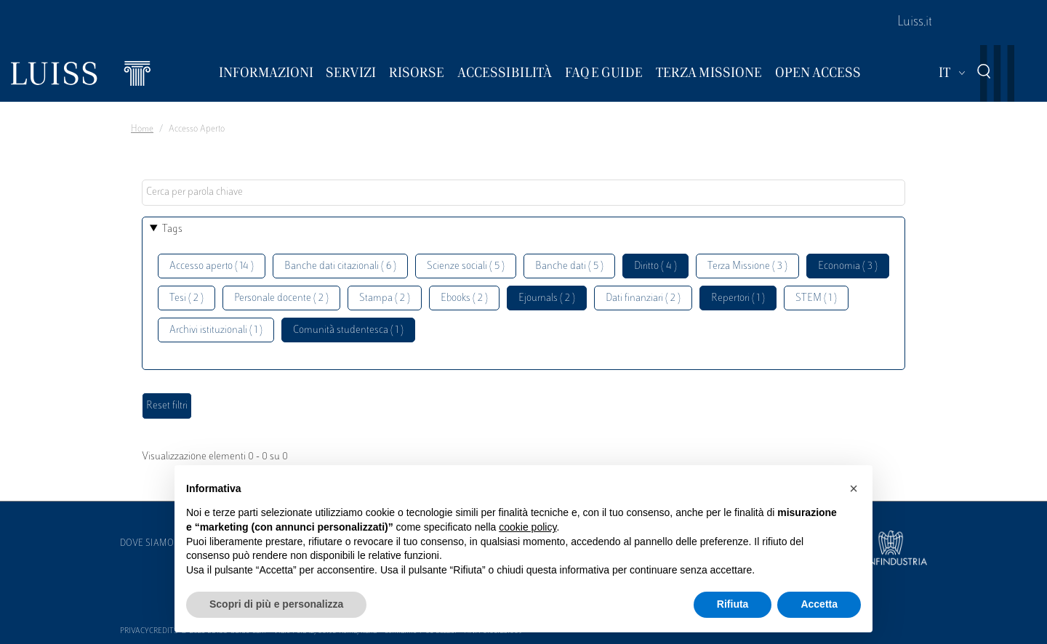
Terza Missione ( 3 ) (747, 266)
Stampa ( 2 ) (384, 298)
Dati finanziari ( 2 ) (643, 298)
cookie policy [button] (527, 527)
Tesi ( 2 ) (186, 298)
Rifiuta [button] (733, 604)
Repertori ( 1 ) (738, 298)
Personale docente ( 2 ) (281, 298)
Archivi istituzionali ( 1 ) (215, 330)
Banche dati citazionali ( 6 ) (340, 266)
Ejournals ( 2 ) (546, 298)
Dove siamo (147, 543)
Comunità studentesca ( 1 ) (348, 330)
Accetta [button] (819, 604)
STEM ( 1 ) (816, 298)
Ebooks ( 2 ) (464, 298)
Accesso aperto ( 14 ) (211, 266)
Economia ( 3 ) (848, 266)
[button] (853, 488)
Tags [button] (172, 229)
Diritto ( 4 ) (655, 266)
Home (142, 129)
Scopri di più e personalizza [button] (276, 604)
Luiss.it (914, 22)
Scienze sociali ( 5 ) (466, 266)
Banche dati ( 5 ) (569, 266)
